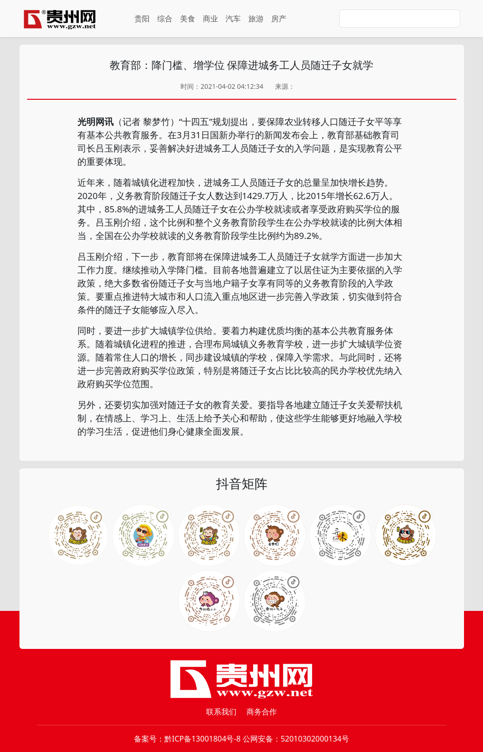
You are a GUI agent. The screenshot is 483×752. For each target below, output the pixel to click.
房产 (278, 18)
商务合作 (261, 711)
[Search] (399, 19)
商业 (210, 18)
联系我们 (221, 711)
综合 (164, 18)
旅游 (256, 18)
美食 (187, 18)
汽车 (233, 18)
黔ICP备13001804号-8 (202, 738)
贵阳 (142, 18)
